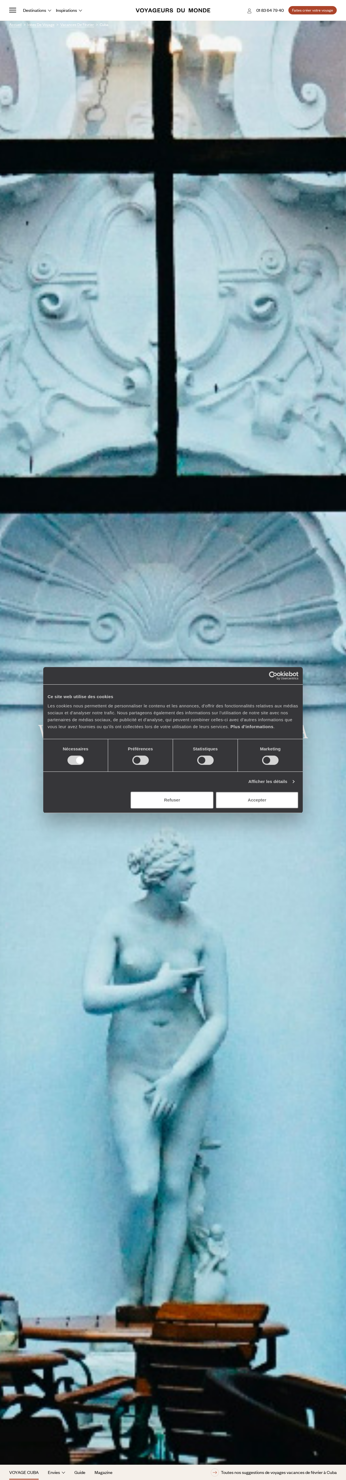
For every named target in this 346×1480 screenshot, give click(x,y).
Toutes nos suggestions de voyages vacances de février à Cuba (274, 1472)
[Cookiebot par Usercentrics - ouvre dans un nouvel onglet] (273, 675)
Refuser (172, 799)
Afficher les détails (267, 781)
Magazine (103, 1472)
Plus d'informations (251, 726)
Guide (79, 1472)
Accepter (257, 799)
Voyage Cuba (24, 1472)
